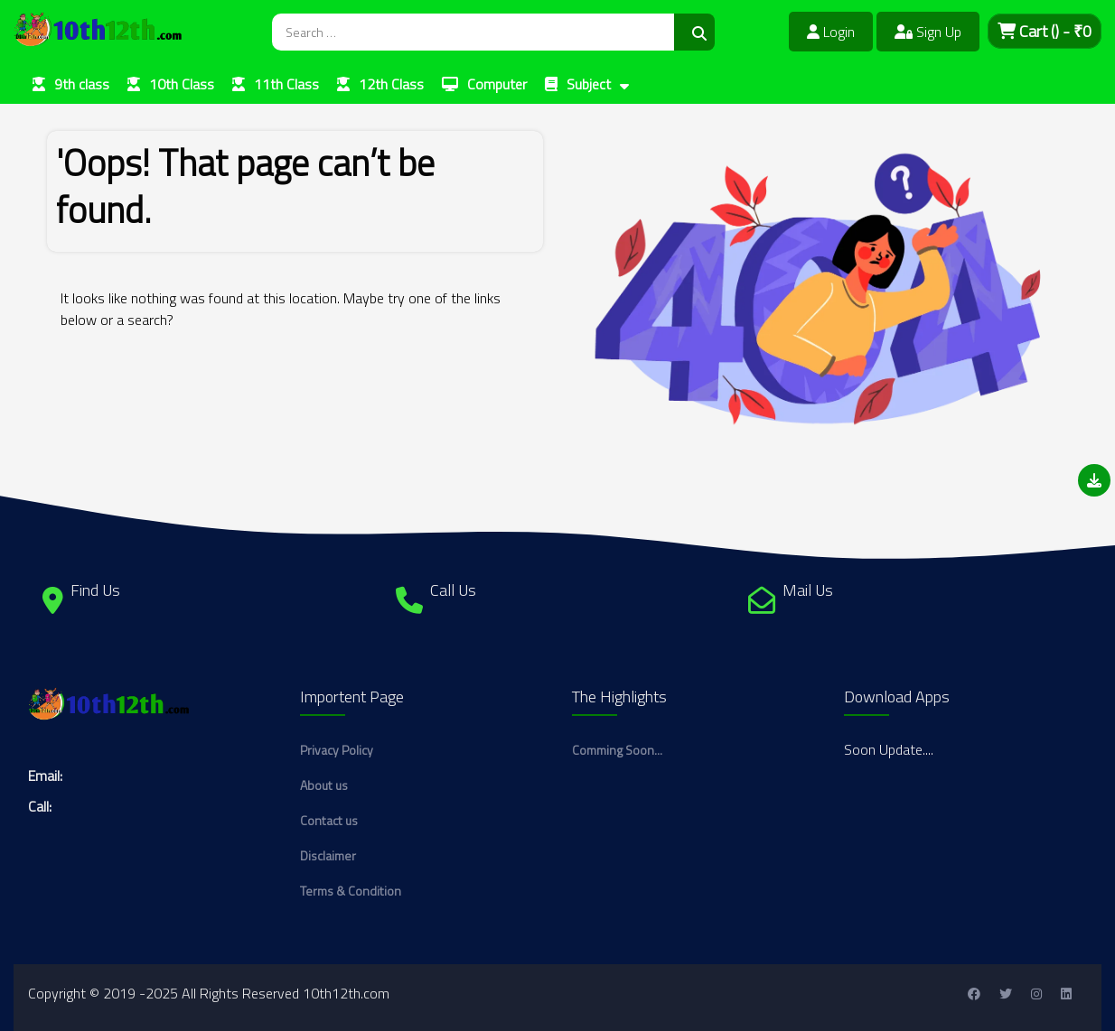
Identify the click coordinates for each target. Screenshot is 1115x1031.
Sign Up (928, 31)
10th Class (181, 84)
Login (831, 31)
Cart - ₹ (1045, 31)
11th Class (286, 84)
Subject (589, 84)
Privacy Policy (336, 749)
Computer (497, 84)
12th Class (391, 84)
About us (324, 785)
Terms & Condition (350, 890)
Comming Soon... (617, 749)
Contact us (329, 820)
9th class (81, 84)
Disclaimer (328, 855)
